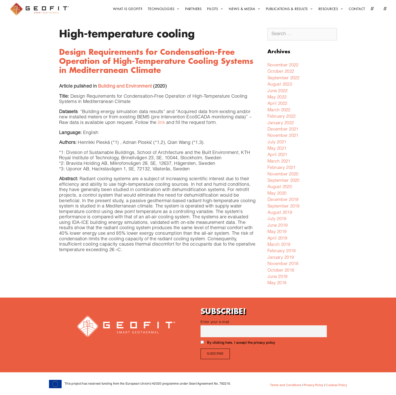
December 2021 (282, 129)
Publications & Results (291, 9)
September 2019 (283, 206)
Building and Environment (125, 86)
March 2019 (278, 245)
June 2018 (277, 277)
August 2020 (279, 187)
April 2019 (277, 238)
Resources (332, 9)
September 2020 (283, 181)
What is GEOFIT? (127, 9)
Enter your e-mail (215, 322)
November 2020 (282, 174)
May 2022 (276, 97)
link (161, 123)
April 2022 (277, 104)
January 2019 (280, 258)
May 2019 (276, 232)
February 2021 (281, 168)
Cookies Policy (336, 385)
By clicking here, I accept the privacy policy (241, 343)
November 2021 (282, 136)
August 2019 (279, 213)
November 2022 (282, 65)
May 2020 (276, 194)
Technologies (165, 9)
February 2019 (281, 251)
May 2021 (276, 149)
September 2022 (283, 78)
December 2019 (282, 200)
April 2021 (277, 155)
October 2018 (280, 271)
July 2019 (276, 219)
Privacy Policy (313, 385)
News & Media (246, 9)
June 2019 (277, 226)
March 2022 (278, 110)
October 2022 (280, 72)
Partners (193, 9)
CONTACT (357, 9)
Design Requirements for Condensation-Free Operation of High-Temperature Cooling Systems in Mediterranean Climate (156, 61)
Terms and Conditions (285, 385)
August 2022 (279, 85)
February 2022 (281, 117)
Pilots (216, 9)
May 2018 (276, 283)
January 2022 (280, 123)
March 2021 (278, 162)
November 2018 (282, 264)
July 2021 (276, 142)
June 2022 (277, 91)
